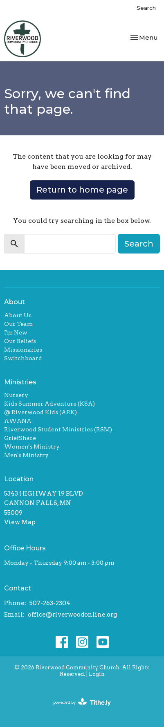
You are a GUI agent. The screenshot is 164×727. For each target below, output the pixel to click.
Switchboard (23, 358)
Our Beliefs (20, 341)
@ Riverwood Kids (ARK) (40, 412)
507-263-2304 (49, 603)
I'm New (15, 332)
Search (146, 7)
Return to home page (82, 190)
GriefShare (20, 438)
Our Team (18, 324)
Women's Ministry (32, 446)
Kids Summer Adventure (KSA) (49, 403)
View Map (20, 522)
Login (97, 674)
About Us (17, 315)
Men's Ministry (26, 455)
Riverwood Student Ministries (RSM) (58, 429)
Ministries (20, 382)
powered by (82, 702)
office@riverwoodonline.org (72, 614)
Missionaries (23, 349)
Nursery (16, 395)
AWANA (17, 420)
